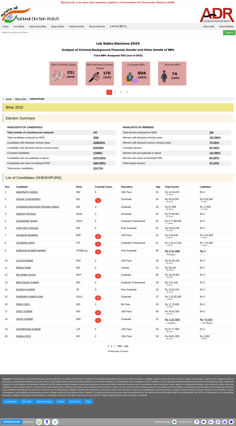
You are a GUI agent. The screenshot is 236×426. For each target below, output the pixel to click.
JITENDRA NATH (25, 243)
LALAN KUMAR (24, 260)
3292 (96, 137)
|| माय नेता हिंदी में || (118, 26)
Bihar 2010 (20, 99)
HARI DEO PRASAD (27, 228)
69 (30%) (214, 158)
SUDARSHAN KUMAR (28, 329)
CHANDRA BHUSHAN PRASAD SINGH (37, 207)
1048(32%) (99, 142)
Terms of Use (75, 402)
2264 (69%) (99, 163)
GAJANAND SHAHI (26, 221)
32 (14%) (214, 163)
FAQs (88, 402)
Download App (162, 422)
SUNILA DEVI (23, 336)
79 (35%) (214, 142)
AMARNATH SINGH (27, 192)
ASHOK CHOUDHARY (28, 199)
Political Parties (76, 26)
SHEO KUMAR (24, 311)
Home (6, 26)
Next (120, 346)
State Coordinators (44, 402)
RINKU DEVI (23, 304)
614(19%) (98, 148)
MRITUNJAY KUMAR (27, 282)
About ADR (208, 26)
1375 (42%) (99, 158)
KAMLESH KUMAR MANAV (31, 250)
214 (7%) (98, 168)
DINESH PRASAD (26, 214)
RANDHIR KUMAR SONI (29, 296)
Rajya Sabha (57, 26)
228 (211, 132)
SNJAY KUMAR (24, 319)
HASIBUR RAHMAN (27, 235)
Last (126, 346)
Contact (61, 402)
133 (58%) (214, 137)
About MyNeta (226, 26)
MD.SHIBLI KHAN (26, 275)
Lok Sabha (18, 26)
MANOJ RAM (23, 267)
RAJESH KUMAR (25, 289)
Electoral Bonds (97, 26)
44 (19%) (214, 148)
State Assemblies (37, 26)
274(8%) (97, 153)
